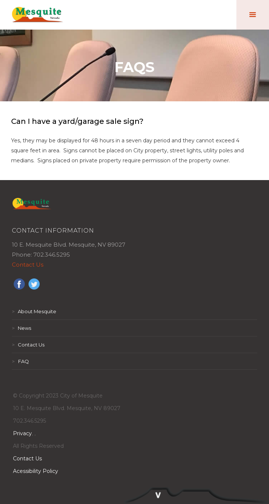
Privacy (22, 433)
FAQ (20, 361)
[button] (252, 15)
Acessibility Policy (35, 471)
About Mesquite (34, 311)
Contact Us (27, 264)
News (21, 328)
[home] (38, 15)
